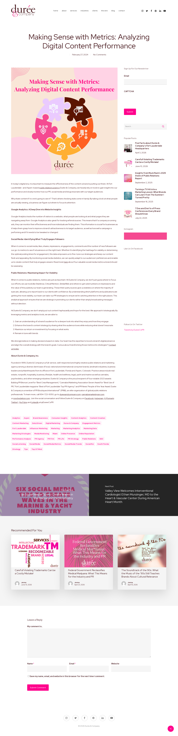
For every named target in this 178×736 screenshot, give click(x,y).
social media (34, 444)
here (66, 262)
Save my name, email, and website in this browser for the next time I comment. (67, 676)
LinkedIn (35, 402)
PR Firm (51, 439)
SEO (101, 439)
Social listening (19, 444)
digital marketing (53, 423)
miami (55, 433)
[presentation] (143, 99)
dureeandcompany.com (70, 394)
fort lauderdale (19, 428)
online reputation (86, 433)
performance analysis (21, 439)
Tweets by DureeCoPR (134, 330)
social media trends (73, 444)
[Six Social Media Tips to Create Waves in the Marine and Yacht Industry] (44, 495)
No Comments (99, 54)
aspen (26, 418)
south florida (103, 444)
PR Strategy (73, 439)
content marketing (20, 423)
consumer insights (59, 418)
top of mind (37, 449)
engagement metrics (91, 423)
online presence (68, 433)
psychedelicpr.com (21, 398)
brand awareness (40, 418)
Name (30, 663)
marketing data (90, 428)
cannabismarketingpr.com (92, 394)
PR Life (61, 439)
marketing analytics (71, 428)
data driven (37, 423)
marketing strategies (21, 433)
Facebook (89, 398)
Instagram (99, 398)
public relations (89, 439)
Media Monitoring (41, 433)
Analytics (16, 418)
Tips (26, 449)
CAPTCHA (129, 91)
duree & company (71, 423)
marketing (55, 428)
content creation (97, 418)
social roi (90, 444)
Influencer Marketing (38, 428)
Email (126, 76)
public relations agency (49, 187)
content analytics (78, 418)
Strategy (16, 449)
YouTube (23, 402)
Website (115, 663)
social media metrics (52, 444)
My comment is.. (35, 626)
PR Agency (39, 439)
